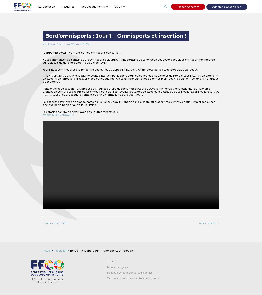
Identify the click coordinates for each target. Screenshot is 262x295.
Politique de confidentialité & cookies (130, 273)
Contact (112, 261)
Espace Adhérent (198, 6)
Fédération (62, 250)
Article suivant (208, 223)
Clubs (114, 6)
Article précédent (56, 223)
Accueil (47, 250)
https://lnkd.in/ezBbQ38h (58, 114)
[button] (102, 6)
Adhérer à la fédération (230, 6)
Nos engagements (90, 6)
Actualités (65, 6)
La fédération (45, 6)
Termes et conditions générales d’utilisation (134, 278)
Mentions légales (118, 267)
